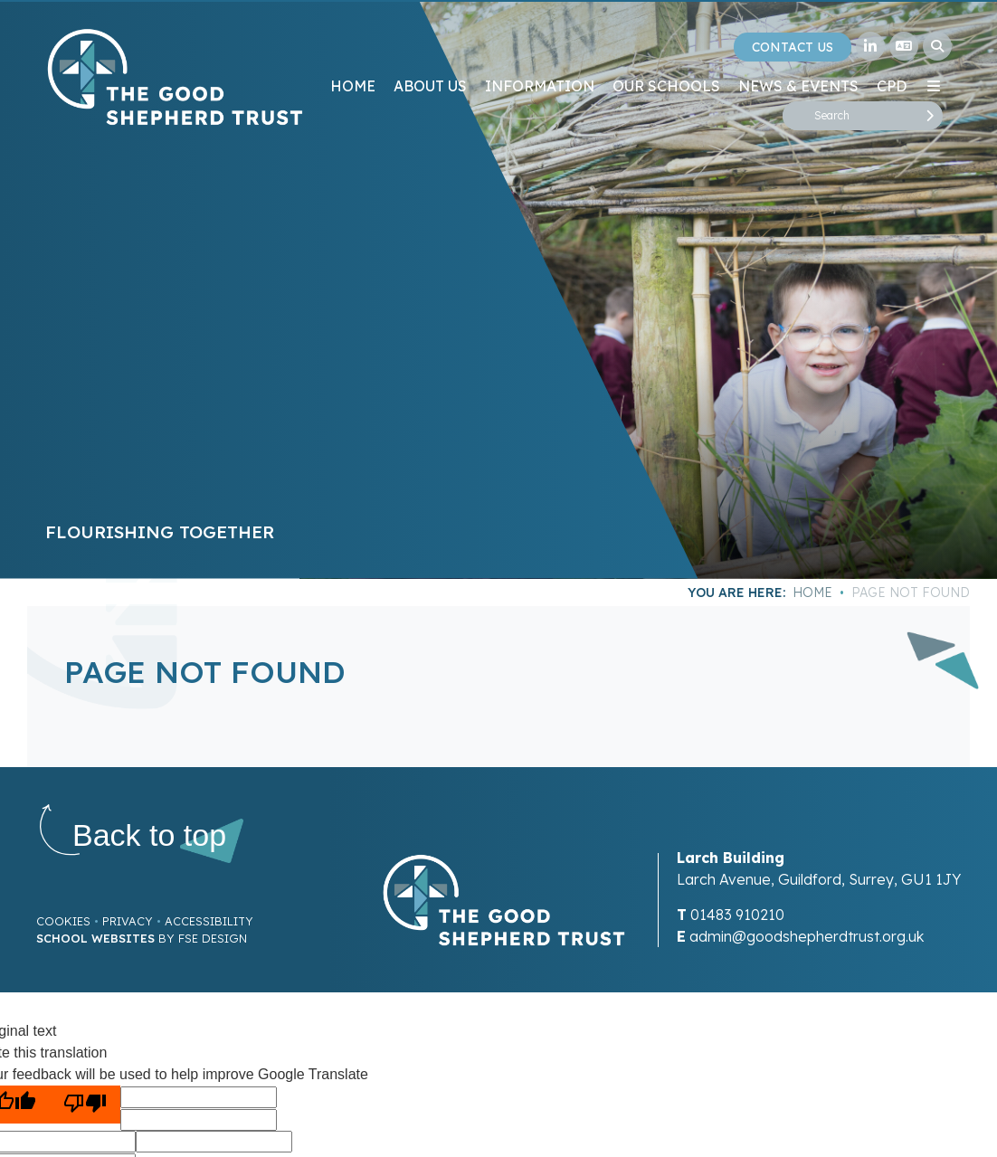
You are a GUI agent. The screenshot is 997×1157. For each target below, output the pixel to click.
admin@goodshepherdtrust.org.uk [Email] (806, 936)
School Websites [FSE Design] (95, 938)
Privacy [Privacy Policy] (127, 921)
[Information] (539, 54)
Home (812, 592)
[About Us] (430, 54)
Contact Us (792, 47)
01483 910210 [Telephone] (737, 915)
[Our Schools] (666, 54)
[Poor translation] (85, 1105)
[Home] (174, 77)
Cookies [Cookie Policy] (63, 921)
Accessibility (209, 921)
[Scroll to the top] (149, 835)
